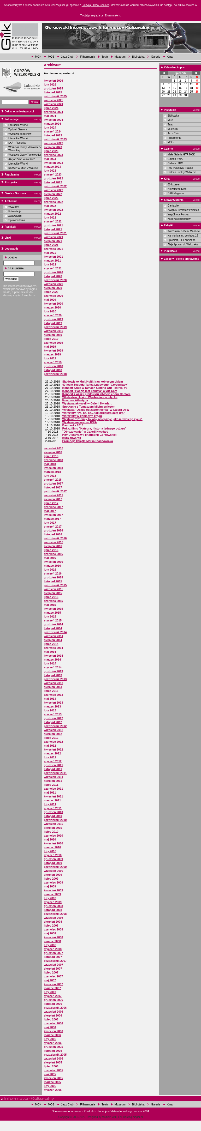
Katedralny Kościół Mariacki (184, 231)
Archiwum (11, 201)
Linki (8, 237)
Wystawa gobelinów (19, 133)
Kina (170, 56)
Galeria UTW (175, 163)
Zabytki (168, 225)
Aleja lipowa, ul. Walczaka (183, 244)
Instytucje (170, 109)
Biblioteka (138, 56)
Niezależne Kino (177, 189)
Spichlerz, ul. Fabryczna (182, 240)
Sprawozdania (16, 220)
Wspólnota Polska (178, 214)
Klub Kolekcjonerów (179, 218)
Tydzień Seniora (17, 129)
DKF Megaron (176, 193)
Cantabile (173, 205)
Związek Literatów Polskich (183, 210)
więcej (37, 119)
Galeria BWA (175, 159)
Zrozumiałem (112, 15)
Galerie (155, 56)
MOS (51, 56)
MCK (38, 56)
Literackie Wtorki (18, 125)
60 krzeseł (174, 184)
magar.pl (138, 1117)
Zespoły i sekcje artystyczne (181, 258)
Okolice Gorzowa (15, 193)
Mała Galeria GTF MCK (181, 154)
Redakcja (10, 226)
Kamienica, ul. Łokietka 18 (183, 235)
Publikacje (170, 251)
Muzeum (120, 56)
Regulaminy (12, 174)
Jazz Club (67, 56)
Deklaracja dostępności (19, 111)
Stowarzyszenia (173, 199)
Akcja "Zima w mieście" (21, 159)
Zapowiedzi (15, 215)
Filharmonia (87, 56)
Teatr (105, 56)
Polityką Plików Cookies (95, 5)
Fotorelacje (12, 119)
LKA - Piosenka (17, 142)
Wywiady (13, 206)
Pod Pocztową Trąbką (180, 167)
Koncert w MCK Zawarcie (23, 168)
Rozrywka (11, 182)
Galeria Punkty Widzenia (182, 172)
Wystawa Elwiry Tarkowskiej (24, 154)
